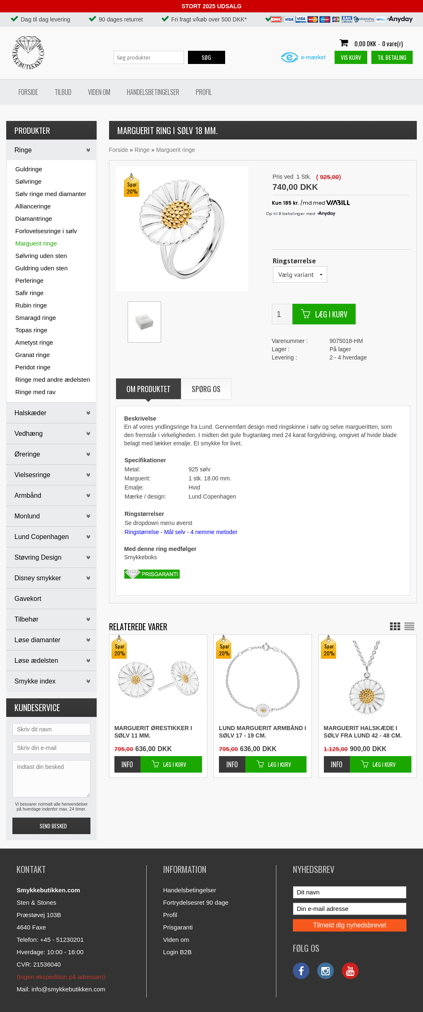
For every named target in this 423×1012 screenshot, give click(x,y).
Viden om (99, 92)
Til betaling (392, 57)
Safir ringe (29, 292)
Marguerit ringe (36, 243)
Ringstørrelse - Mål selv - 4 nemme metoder (181, 532)
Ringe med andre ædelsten (52, 379)
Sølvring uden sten (41, 255)
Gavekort (27, 598)
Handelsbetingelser (153, 92)
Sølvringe (28, 181)
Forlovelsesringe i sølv (46, 230)
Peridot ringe (32, 367)
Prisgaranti (178, 927)
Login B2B (177, 951)
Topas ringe (31, 329)
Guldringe (28, 169)
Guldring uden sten (41, 268)
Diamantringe (33, 218)
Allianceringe (33, 206)
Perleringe (29, 280)
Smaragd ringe (35, 317)
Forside (28, 92)
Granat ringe (32, 354)
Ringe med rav (35, 391)
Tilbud (63, 92)
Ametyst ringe (34, 342)
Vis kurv (351, 57)
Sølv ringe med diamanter (50, 193)
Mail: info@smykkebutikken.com (61, 989)
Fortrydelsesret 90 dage (195, 902)
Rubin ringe (31, 305)
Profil (204, 92)
